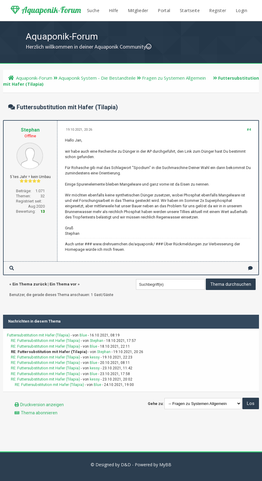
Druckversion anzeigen (42, 404)
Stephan (30, 130)
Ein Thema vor (63, 284)
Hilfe (113, 10)
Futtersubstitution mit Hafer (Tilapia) (38, 335)
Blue (83, 335)
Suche (93, 10)
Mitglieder (138, 10)
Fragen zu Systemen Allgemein (174, 78)
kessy (95, 357)
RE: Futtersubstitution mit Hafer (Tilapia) (45, 340)
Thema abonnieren (39, 412)
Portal (164, 10)
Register (217, 10)
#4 (249, 130)
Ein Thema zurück (29, 284)
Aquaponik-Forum (46, 10)
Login (241, 10)
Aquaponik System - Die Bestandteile (97, 78)
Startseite (190, 10)
